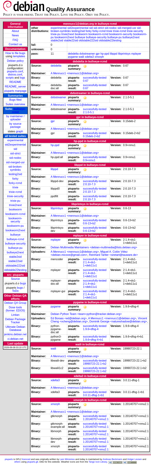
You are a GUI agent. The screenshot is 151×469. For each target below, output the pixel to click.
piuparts (9, 459)
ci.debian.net (15, 338)
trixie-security (15, 196)
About (15, 31)
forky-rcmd (15, 183)
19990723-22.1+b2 (94, 363)
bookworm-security (15, 220)
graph (19, 131)
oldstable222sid (15, 265)
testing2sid (15, 174)
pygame (73, 56)
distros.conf (15, 74)
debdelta (73, 53)
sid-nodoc (15, 157)
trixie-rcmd (15, 191)
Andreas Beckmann (112, 459)
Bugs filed (15, 99)
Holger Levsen (134, 459)
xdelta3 (89, 56)
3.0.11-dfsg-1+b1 (93, 395)
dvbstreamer (87, 53)
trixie (15, 187)
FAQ (15, 39)
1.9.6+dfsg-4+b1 (93, 339)
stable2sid (15, 256)
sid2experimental (15, 144)
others (17, 461)
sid (15, 148)
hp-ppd (105, 53)
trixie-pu (15, 200)
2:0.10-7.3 (89, 184)
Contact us (15, 44)
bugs (23, 283)
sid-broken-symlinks (15, 168)
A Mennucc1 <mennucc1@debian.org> (75, 73)
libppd (113, 53)
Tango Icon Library (98, 461)
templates (19, 56)
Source (15, 278)
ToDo (15, 290)
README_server (15, 86)
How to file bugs (15, 53)
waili (81, 56)
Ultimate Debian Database (15, 328)
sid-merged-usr (15, 162)
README (15, 82)
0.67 (85, 80)
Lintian (15, 314)
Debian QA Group (15, 302)
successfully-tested (94, 77)
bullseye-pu (15, 247)
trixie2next (15, 205)
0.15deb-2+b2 (91, 136)
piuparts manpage (15, 90)
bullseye (15, 234)
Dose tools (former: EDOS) (15, 309)
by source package (15, 125)
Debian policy (15, 60)
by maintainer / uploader (15, 118)
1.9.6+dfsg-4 (90, 329)
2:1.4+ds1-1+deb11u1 (90, 264)
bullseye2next (15, 252)
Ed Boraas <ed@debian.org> (69, 318)
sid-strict (15, 153)
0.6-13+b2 (89, 223)
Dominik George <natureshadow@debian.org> (118, 321)
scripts (10, 77)
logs (22, 77)
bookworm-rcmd (15, 214)
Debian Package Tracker (15, 321)
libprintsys (124, 53)
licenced (26, 459)
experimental (15, 140)
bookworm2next (15, 230)
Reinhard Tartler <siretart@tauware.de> (113, 254)
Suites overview (15, 104)
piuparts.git (32, 461)
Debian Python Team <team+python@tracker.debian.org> (86, 313)
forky (15, 178)
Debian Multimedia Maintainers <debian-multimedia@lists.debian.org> (94, 247)
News (15, 35)
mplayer (136, 53)
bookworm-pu (15, 225)
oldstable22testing (15, 269)
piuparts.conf (15, 71)
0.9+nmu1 (89, 160)
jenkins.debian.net (15, 334)
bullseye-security (15, 243)
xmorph (99, 56)
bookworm (15, 209)
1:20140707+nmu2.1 (96, 419)
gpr (98, 53)
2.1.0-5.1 (88, 112)
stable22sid (15, 261)
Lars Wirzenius (67, 459)
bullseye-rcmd (15, 239)
